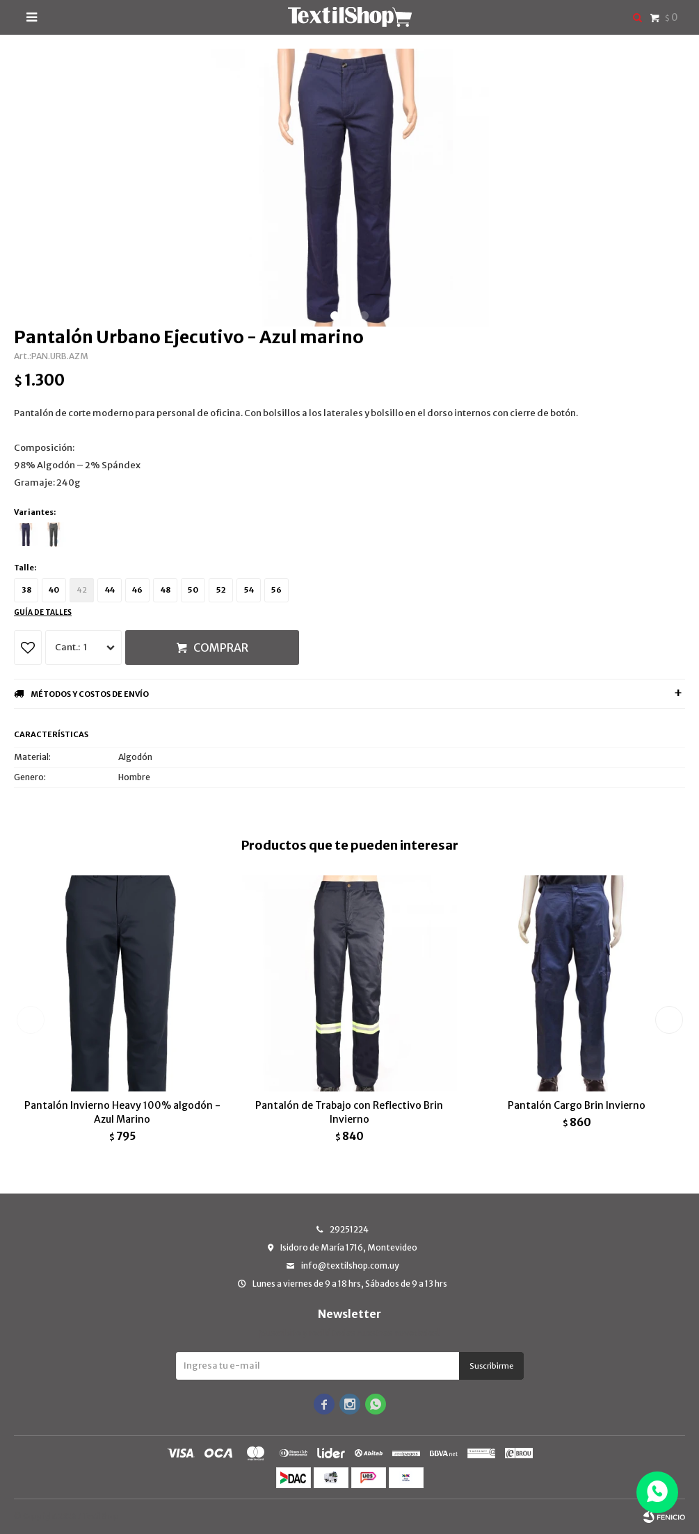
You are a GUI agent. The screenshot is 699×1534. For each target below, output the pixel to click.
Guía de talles (43, 612)
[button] (334, 315)
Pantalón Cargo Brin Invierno (576, 1105)
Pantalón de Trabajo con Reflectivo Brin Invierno (349, 1112)
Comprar (220, 647)
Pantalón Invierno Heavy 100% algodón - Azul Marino (122, 1112)
